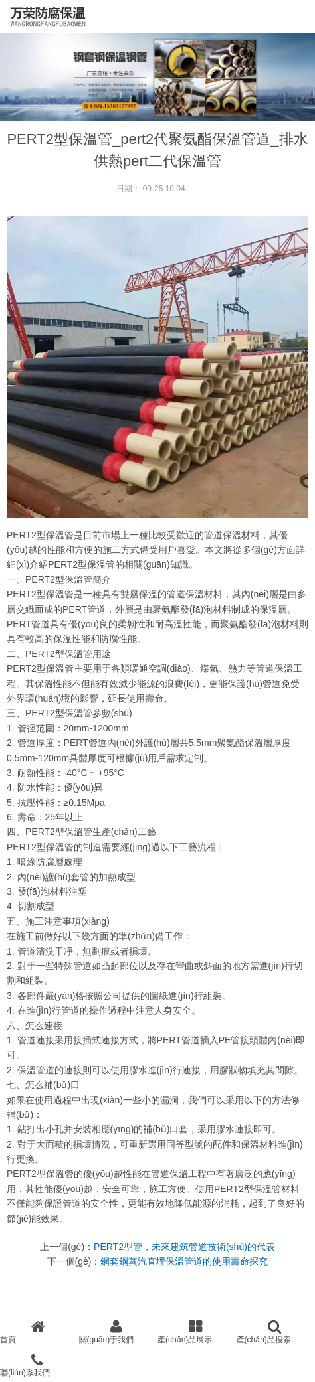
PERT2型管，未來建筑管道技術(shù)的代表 (184, 1246)
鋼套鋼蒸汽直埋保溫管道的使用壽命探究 (184, 1261)
